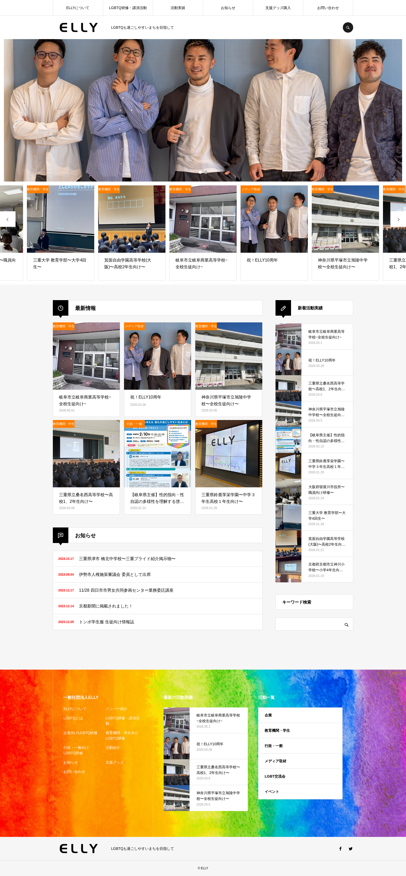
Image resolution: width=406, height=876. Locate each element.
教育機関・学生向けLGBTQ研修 (122, 735)
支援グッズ (115, 762)
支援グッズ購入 (278, 8)
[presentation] (8, 219)
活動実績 (178, 8)
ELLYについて (77, 8)
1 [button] (200, 172)
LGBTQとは (73, 718)
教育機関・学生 (277, 730)
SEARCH (348, 27)
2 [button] (205, 172)
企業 (268, 715)
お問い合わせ (328, 8)
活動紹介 (113, 747)
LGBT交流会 (275, 776)
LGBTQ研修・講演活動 (128, 8)
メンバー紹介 (116, 709)
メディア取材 (275, 761)
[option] (203, 110)
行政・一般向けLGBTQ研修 (76, 750)
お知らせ (228, 8)
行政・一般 (274, 746)
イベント (272, 792)
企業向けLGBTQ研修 (80, 733)
